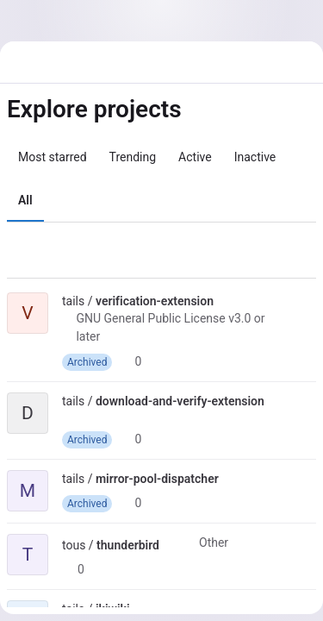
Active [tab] (195, 157)
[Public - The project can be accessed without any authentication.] (227, 301)
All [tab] (25, 200)
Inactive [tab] (255, 157)
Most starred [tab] (52, 157)
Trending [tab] (133, 157)
